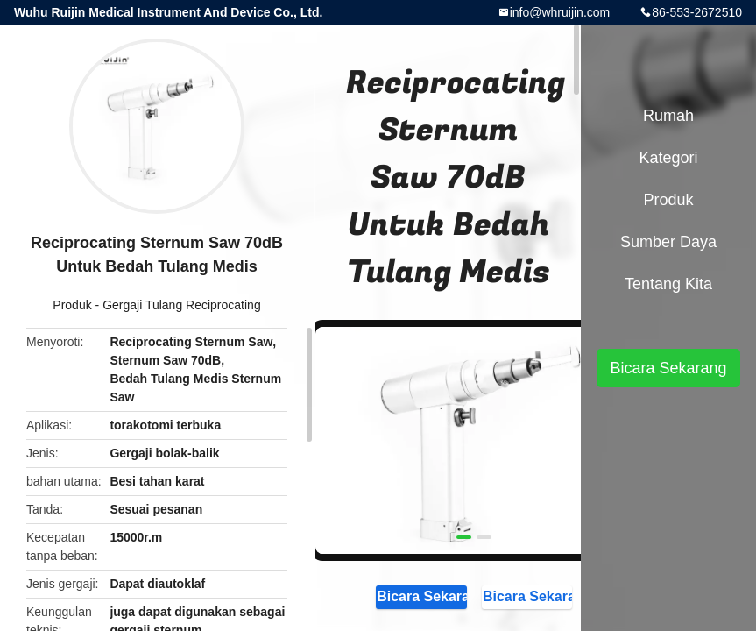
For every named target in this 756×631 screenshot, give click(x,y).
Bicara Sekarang (421, 596)
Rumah (668, 115)
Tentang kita (668, 284)
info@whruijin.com (560, 12)
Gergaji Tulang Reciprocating (181, 305)
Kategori (668, 158)
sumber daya (668, 242)
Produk (72, 305)
